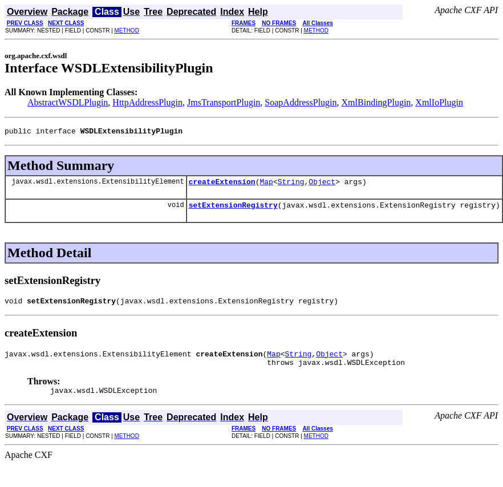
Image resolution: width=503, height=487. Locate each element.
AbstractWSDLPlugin (67, 102)
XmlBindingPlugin (376, 102)
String (291, 185)
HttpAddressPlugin (147, 102)
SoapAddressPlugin (300, 102)
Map (266, 185)
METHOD (127, 30)
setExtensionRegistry (233, 210)
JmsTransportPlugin (223, 102)
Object (322, 185)
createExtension (222, 185)
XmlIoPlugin (439, 102)
